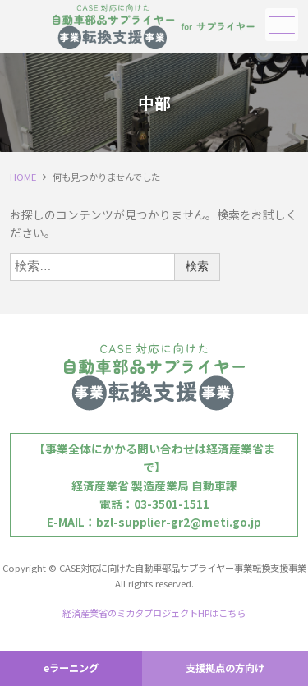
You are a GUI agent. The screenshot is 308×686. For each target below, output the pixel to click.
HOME (23, 176)
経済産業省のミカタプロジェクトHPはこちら (154, 612)
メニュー (280, 25)
